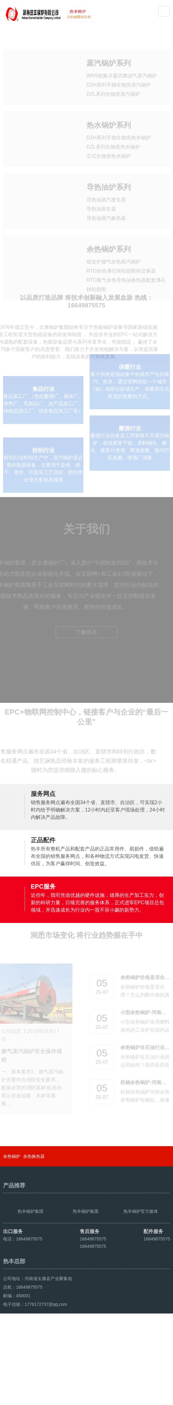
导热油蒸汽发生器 (106, 193)
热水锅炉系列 (108, 116)
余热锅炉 (11, 1187)
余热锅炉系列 (108, 245)
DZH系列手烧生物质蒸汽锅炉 (118, 73)
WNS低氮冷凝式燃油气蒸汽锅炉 (121, 64)
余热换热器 (34, 1187)
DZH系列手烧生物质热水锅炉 (118, 129)
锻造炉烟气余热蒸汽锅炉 (113, 258)
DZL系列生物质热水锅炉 (113, 138)
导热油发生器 (101, 202)
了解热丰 (86, 651)
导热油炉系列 (108, 181)
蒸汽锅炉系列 (108, 52)
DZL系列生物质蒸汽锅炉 (113, 83)
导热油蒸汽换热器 (106, 212)
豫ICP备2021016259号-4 (119, 1384)
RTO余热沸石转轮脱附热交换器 (121, 267)
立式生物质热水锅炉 (108, 147)
